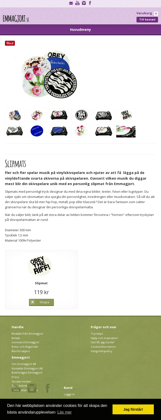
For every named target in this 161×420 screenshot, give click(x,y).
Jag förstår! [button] (133, 409)
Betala (16, 338)
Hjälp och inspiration (104, 338)
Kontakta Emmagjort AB (27, 368)
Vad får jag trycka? (103, 342)
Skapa (44, 302)
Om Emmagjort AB (24, 364)
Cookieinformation (103, 346)
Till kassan (147, 19)
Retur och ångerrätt (25, 346)
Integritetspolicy (101, 351)
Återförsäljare (21, 351)
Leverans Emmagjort (25, 342)
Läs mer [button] (64, 412)
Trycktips (97, 333)
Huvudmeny (80, 29)
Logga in (69, 394)
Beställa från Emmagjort (27, 333)
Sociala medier (21, 381)
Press (15, 377)
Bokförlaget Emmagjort (27, 372)
